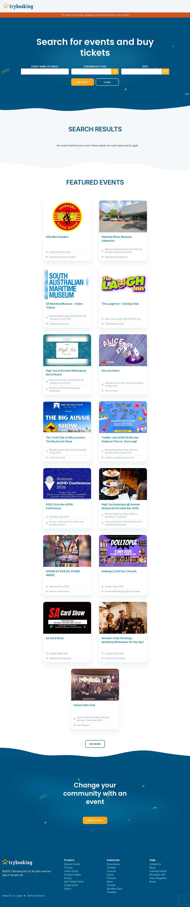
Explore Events (72, 864)
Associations (113, 864)
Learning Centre (158, 871)
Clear (107, 82)
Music (110, 881)
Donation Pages (72, 874)
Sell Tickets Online (74, 881)
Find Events (82, 82)
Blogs (153, 867)
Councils (111, 871)
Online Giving (71, 871)
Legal (19, 895)
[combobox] (95, 71)
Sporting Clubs (114, 888)
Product (68, 867)
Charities (111, 867)
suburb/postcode (95, 66)
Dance (110, 874)
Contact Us (155, 864)
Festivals (111, 878)
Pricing (67, 878)
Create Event (95, 820)
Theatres (111, 892)
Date (145, 66)
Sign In (67, 888)
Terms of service (36, 895)
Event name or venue (44, 66)
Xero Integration (158, 878)
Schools (111, 885)
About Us (7, 895)
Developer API (157, 874)
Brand (153, 881)
